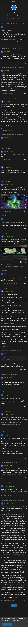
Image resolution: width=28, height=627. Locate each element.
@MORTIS (3, 491)
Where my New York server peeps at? (10, 462)
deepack (6, 358)
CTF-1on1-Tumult (6, 483)
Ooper (4, 55)
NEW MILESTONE (6, 148)
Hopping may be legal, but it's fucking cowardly (13, 500)
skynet (4, 74)
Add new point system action (8, 392)
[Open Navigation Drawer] (1, 1)
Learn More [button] (16, 620)
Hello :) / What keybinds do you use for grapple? (13, 134)
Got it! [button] (7, 624)
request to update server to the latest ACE (11, 350)
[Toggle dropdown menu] (14, 1)
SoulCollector (6, 104)
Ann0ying (5, 506)
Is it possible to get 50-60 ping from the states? (13, 23)
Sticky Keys (4, 215)
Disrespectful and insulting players (10, 374)
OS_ (4, 170)
